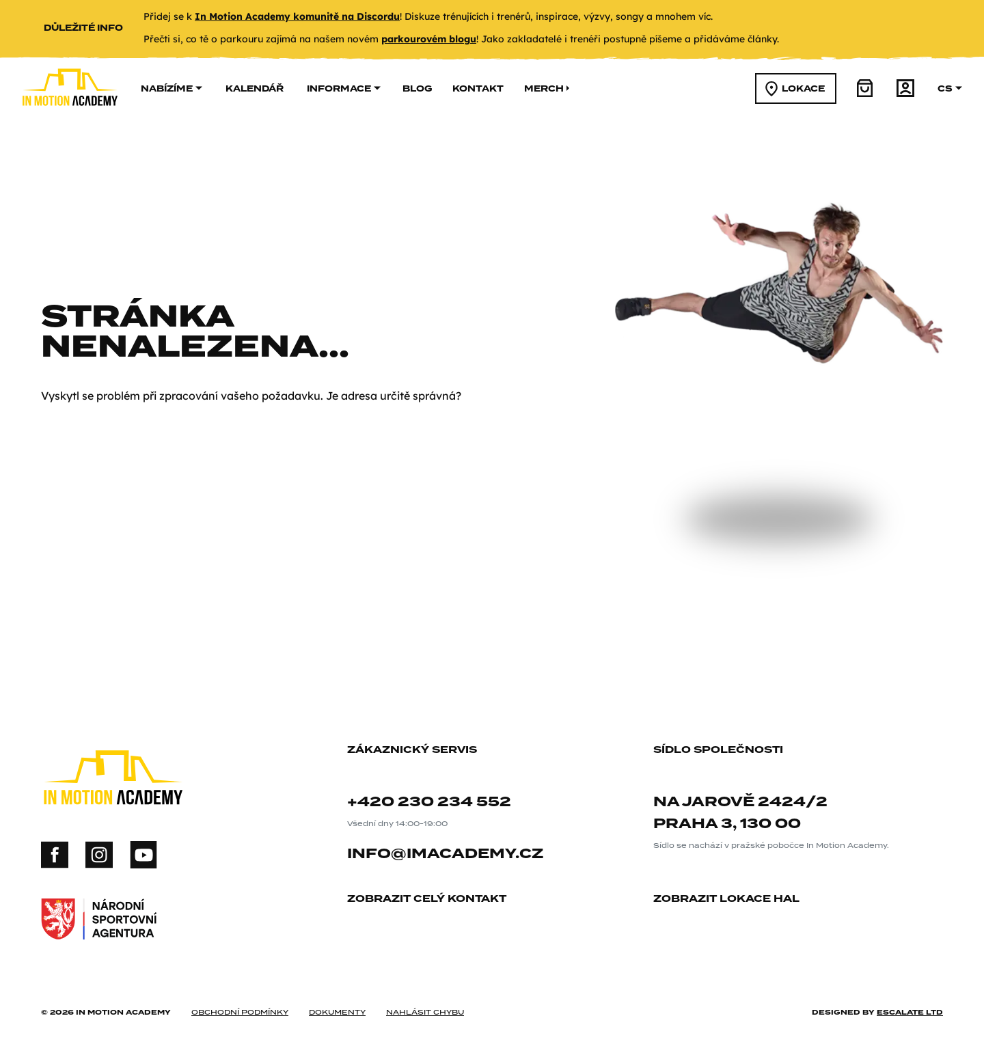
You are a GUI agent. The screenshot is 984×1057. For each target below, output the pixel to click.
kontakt (478, 88)
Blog (417, 88)
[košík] (866, 88)
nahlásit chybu (425, 1012)
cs (950, 88)
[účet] (905, 88)
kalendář (255, 88)
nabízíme (171, 88)
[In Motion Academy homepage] (69, 117)
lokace (795, 88)
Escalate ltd (910, 1012)
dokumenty (337, 1012)
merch (547, 88)
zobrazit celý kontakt (432, 899)
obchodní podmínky (239, 1012)
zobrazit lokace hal (731, 899)
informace (344, 88)
